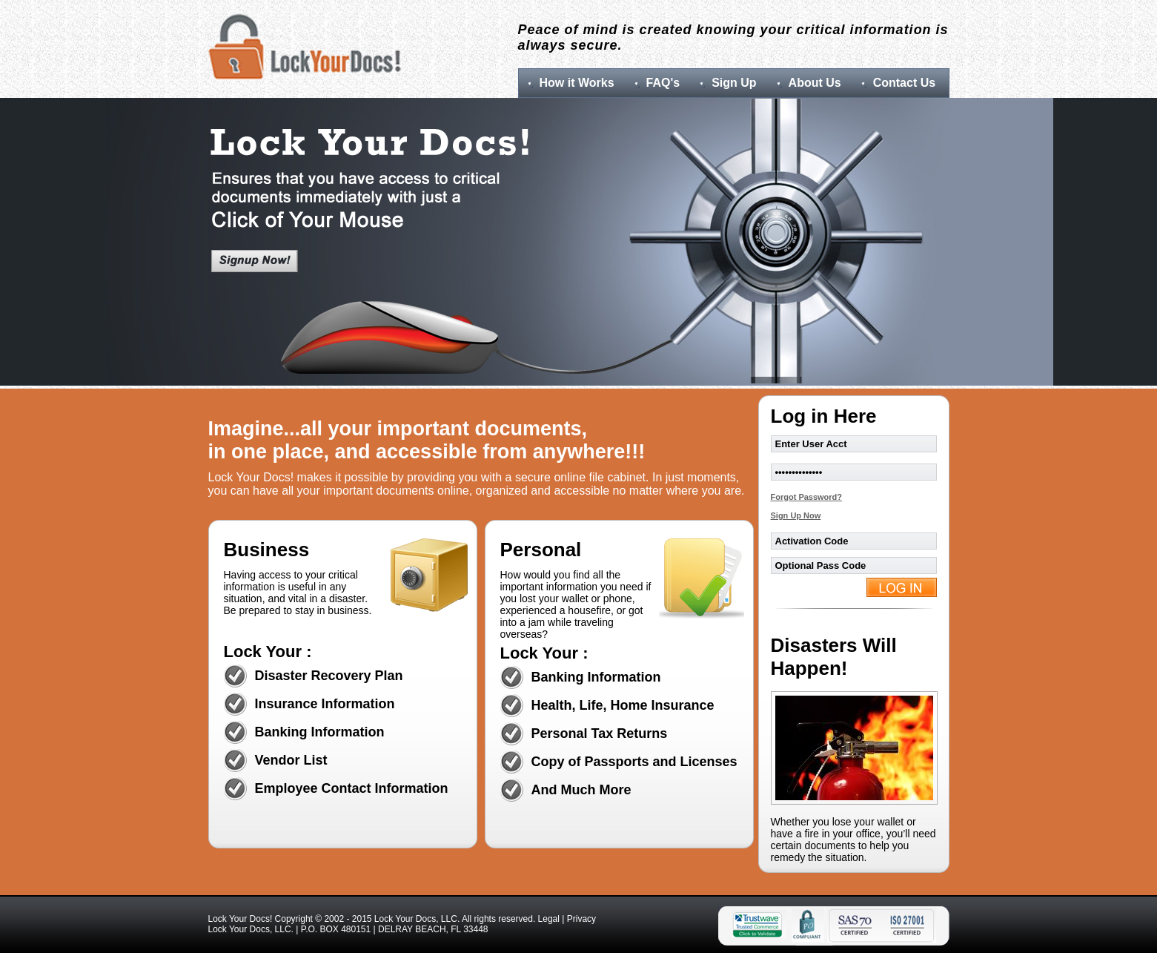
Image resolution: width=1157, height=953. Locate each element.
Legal (549, 919)
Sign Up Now (796, 515)
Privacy (581, 919)
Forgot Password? (807, 496)
